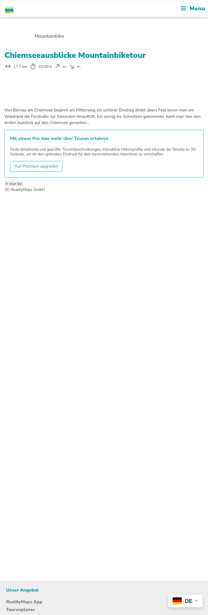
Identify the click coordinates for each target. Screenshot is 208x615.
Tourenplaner (20, 610)
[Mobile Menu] (193, 8)
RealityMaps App (24, 602)
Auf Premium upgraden (36, 166)
